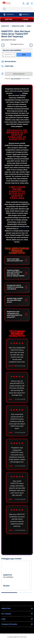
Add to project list (18, 74)
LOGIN (25, 19)
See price (6, 585)
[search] (17, 9)
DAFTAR (8, 19)
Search (4, 9)
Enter (23, 55)
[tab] (9, 592)
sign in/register (15, 78)
